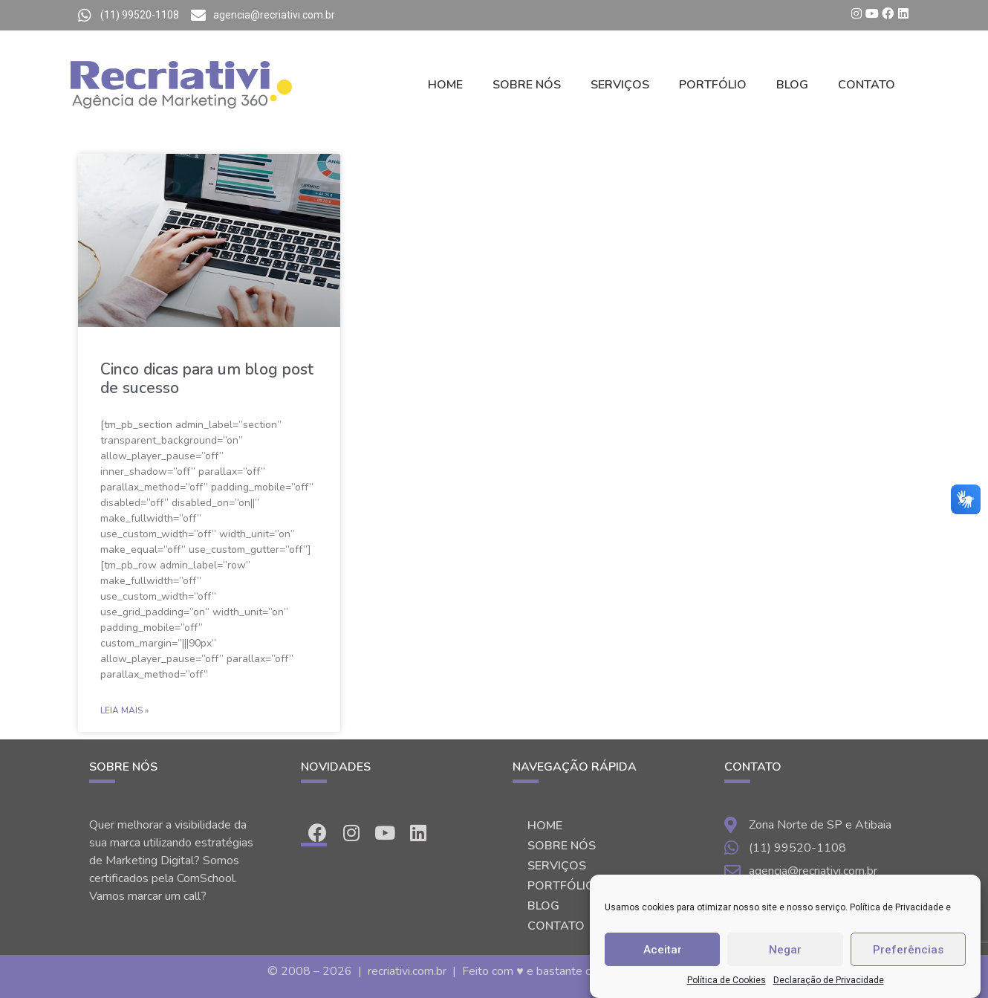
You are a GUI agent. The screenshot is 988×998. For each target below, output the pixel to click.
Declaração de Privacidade (828, 980)
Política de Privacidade (896, 907)
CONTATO (866, 85)
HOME (445, 85)
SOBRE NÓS (527, 85)
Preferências (908, 949)
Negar (785, 949)
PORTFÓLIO (713, 85)
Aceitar (662, 949)
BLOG (792, 85)
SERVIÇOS (620, 85)
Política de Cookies (726, 980)
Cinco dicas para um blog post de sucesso (206, 378)
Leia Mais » (124, 710)
